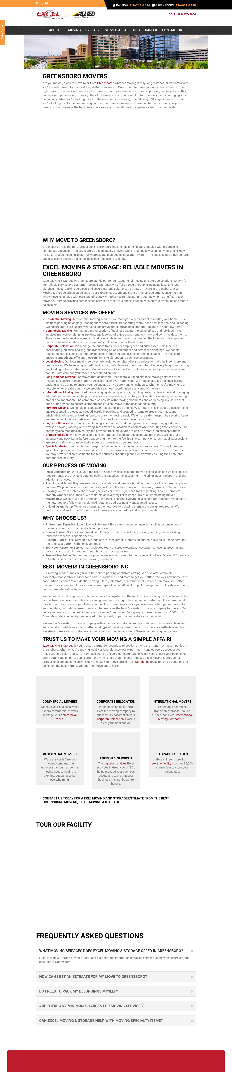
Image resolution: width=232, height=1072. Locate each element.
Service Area (116, 22)
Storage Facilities (172, 754)
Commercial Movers (60, 701)
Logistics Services (57, 423)
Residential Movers (60, 754)
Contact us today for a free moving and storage (85, 798)
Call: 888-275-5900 (182, 10)
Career (151, 22)
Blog (136, 22)
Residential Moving (58, 319)
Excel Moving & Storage (58, 645)
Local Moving (54, 361)
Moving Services (84, 22)
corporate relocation (110, 719)
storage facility (161, 763)
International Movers (172, 701)
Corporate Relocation (116, 701)
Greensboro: (174, 5)
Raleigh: (131, 5)
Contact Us (173, 22)
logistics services (115, 763)
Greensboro (104, 83)
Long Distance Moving (60, 377)
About (56, 22)
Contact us (142, 662)
